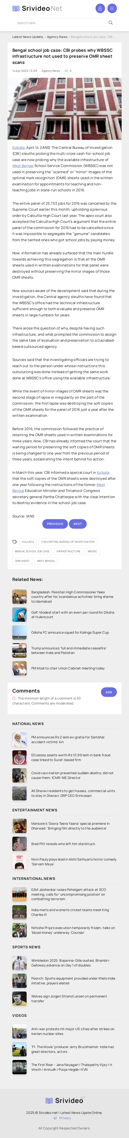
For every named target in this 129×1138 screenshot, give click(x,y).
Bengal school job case (32, 551)
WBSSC (92, 551)
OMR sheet (22, 561)
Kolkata (18, 147)
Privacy (62, 1118)
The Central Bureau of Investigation (68, 541)
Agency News (57, 37)
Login (100, 8)
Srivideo (42, 8)
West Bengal (23, 165)
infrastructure (68, 551)
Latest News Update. (28, 37)
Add (109, 692)
